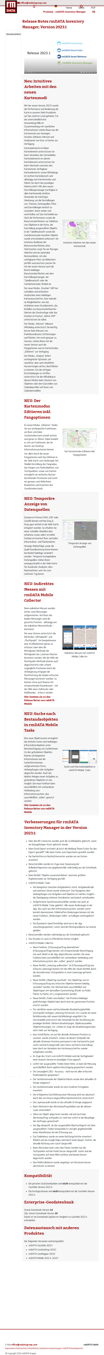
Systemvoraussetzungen (50, 1348)
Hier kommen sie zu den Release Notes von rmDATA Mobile (39, 700)
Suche (81, 7)
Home (69, 7)
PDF (93, 7)
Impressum (10, 1348)
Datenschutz (21, 1348)
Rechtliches (33, 1348)
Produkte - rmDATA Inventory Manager (64, 12)
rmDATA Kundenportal (73, 1348)
